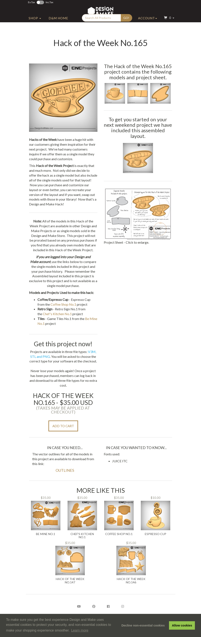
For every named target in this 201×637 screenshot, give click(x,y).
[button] (168, 26)
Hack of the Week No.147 (70, 580)
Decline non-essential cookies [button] (143, 625)
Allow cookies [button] (182, 625)
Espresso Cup (155, 534)
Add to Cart (63, 426)
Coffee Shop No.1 (63, 304)
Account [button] (147, 26)
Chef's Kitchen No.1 (57, 314)
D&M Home (58, 26)
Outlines (65, 470)
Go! (126, 25)
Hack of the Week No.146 (131, 580)
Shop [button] (35, 26)
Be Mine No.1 (45, 534)
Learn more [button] (79, 630)
